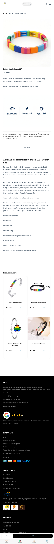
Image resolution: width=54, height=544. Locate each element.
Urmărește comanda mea (11, 399)
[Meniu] (50, 4)
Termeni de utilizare (9, 481)
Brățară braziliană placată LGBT (39, 302)
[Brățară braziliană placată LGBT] (39, 287)
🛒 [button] (20, 307)
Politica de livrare (9, 440)
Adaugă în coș (33, 536)
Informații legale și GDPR (11, 453)
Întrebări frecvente (9, 475)
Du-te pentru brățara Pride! (39, 343)
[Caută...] (25, 3)
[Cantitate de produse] (6, 536)
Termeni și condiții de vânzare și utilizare (16, 450)
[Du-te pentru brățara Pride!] (39, 328)
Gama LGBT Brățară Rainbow (15, 302)
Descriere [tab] (27, 147)
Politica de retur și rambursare (13, 447)
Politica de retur (8, 484)
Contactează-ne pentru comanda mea (15, 402)
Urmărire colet (8, 478)
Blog (4, 437)
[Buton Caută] (30, 4)
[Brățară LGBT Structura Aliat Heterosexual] (15, 328)
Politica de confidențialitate (12, 444)
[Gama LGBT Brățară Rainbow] (15, 287)
